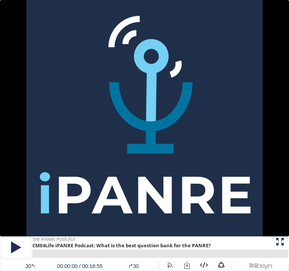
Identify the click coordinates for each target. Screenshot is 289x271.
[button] (15, 247)
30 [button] (134, 266)
